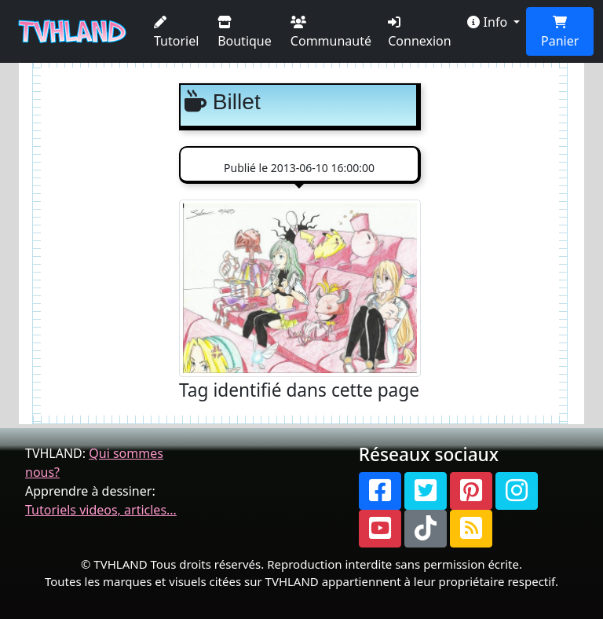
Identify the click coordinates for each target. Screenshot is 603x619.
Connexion (419, 32)
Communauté (331, 32)
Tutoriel (176, 32)
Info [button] (488, 22)
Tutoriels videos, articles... (101, 509)
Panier (560, 32)
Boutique (244, 32)
